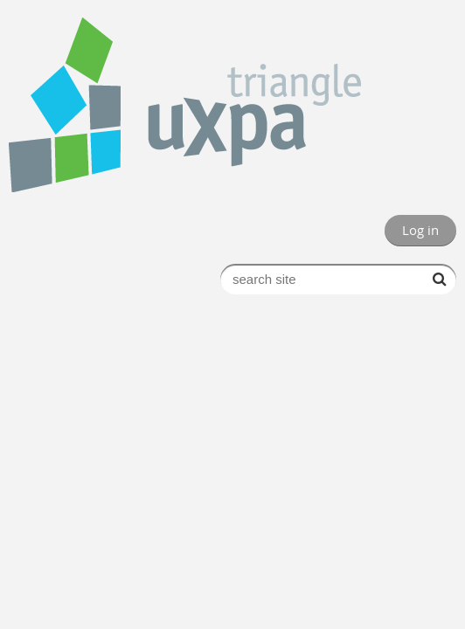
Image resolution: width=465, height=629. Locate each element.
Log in (420, 229)
